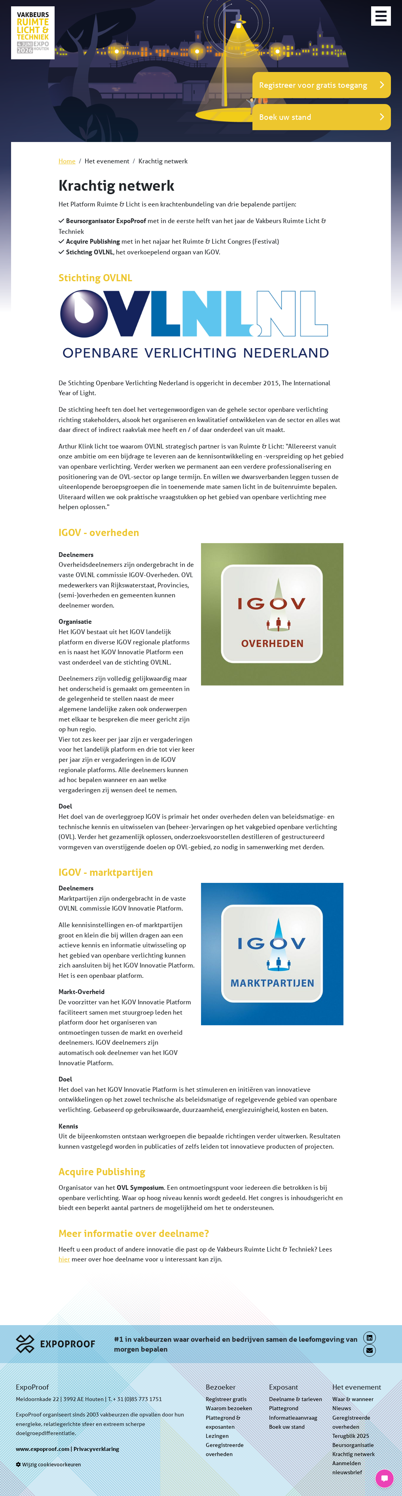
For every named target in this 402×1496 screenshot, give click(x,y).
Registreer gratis (226, 1399)
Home (67, 161)
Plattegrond (283, 1408)
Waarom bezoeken (229, 1408)
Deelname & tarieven (295, 1399)
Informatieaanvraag (293, 1417)
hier (64, 1259)
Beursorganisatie (353, 1445)
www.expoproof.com (42, 1448)
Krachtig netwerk (353, 1454)
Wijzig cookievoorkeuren (48, 1464)
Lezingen (217, 1435)
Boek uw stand (287, 1426)
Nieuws (341, 1408)
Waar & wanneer (353, 1399)
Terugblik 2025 (350, 1435)
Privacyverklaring (96, 1448)
